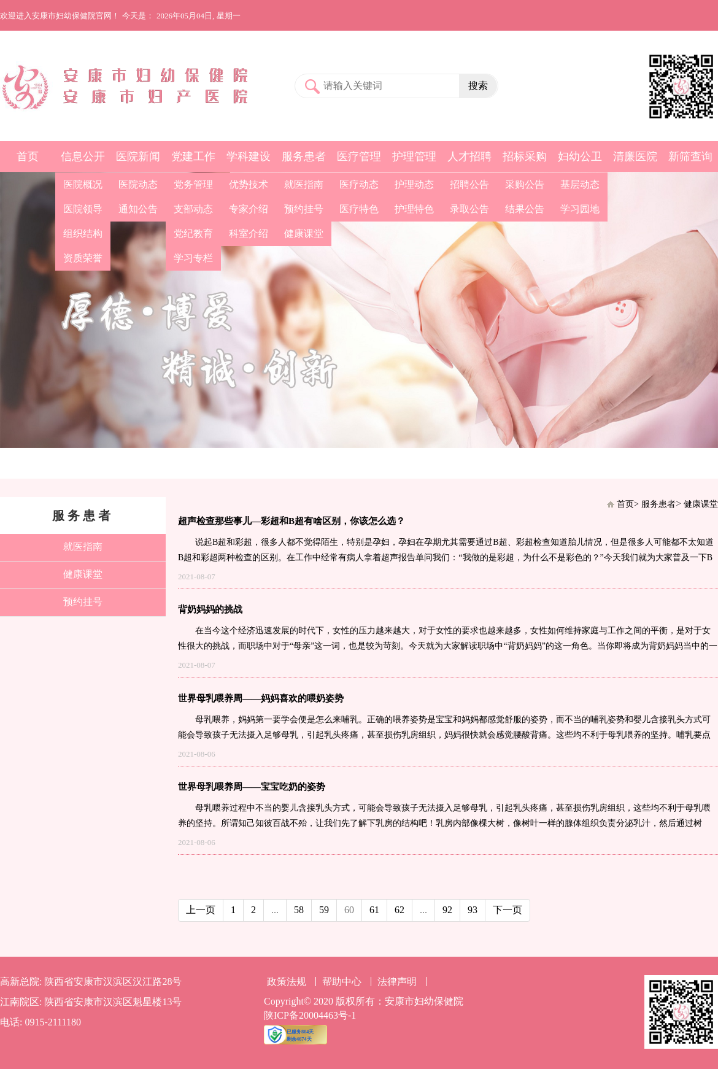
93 (472, 910)
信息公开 (83, 156)
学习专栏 (193, 258)
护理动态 (414, 184)
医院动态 (138, 184)
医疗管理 (359, 156)
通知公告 (138, 209)
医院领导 (82, 209)
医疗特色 (359, 209)
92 (447, 910)
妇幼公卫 (580, 156)
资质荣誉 (82, 258)
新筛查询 (690, 156)
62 (399, 910)
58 (299, 910)
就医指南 (303, 184)
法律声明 (397, 981)
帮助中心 (341, 981)
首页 (28, 156)
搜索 (478, 85)
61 (374, 910)
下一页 (507, 910)
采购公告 (524, 184)
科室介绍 (248, 233)
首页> (628, 504)
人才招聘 (469, 156)
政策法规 (286, 981)
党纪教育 (193, 233)
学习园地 (580, 209)
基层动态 (580, 184)
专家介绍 (248, 209)
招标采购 (525, 156)
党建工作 (193, 156)
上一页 (200, 910)
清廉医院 (635, 156)
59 (324, 910)
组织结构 (82, 233)
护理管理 (414, 156)
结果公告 (524, 209)
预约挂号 (303, 209)
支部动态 (193, 209)
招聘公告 (469, 184)
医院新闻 (138, 156)
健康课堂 (303, 233)
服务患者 (304, 156)
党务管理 (193, 184)
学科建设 (248, 156)
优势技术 (248, 184)
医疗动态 (359, 184)
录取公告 (469, 209)
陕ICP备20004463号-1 (310, 1015)
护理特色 (414, 209)
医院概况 (82, 184)
